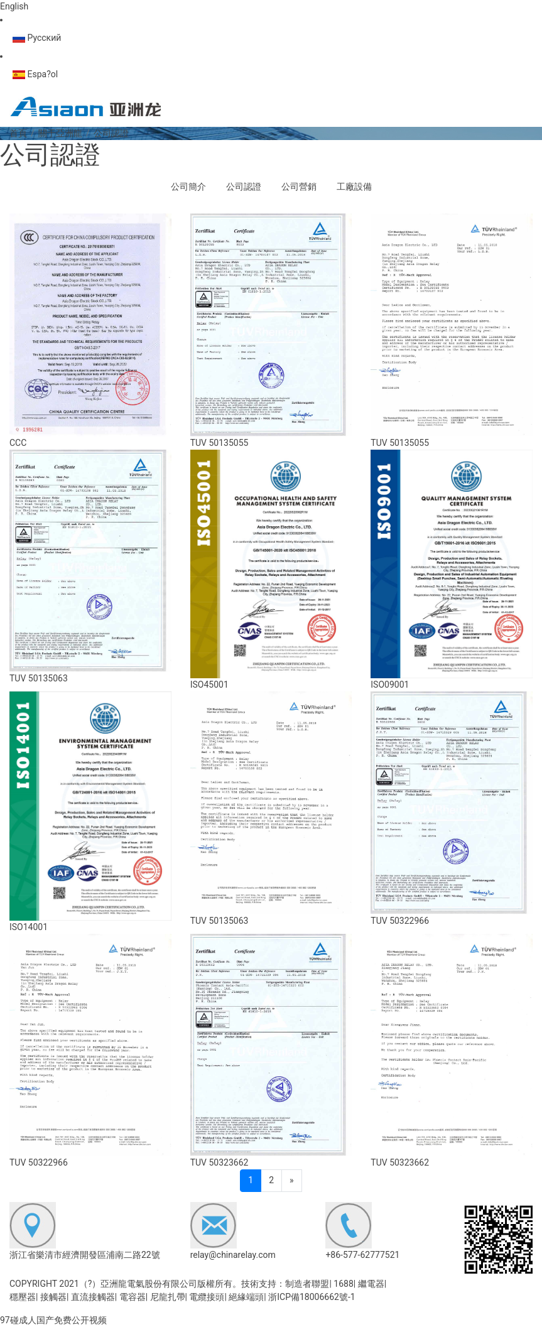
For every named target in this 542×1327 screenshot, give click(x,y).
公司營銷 (299, 186)
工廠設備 (354, 186)
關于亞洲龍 (60, 133)
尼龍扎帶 (167, 1297)
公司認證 (243, 186)
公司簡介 (188, 186)
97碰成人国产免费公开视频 (53, 1320)
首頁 (18, 133)
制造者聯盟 (307, 1284)
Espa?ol (35, 74)
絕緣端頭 (246, 1297)
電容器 (132, 1297)
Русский (37, 38)
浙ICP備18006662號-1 (311, 1297)
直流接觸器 (93, 1297)
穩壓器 (22, 1297)
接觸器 (53, 1297)
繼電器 (371, 1284)
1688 (343, 1284)
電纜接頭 (206, 1297)
